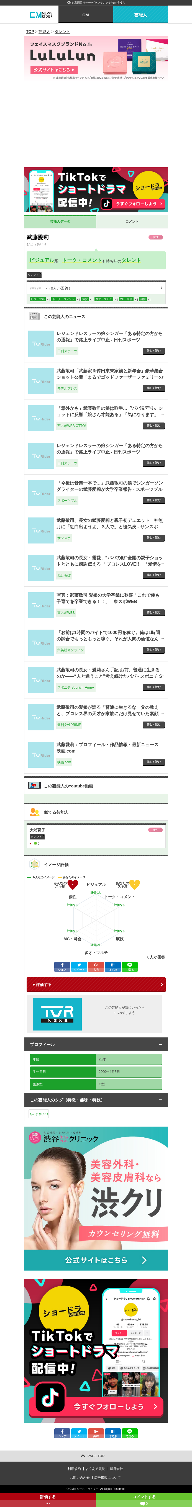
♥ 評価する (42, 984)
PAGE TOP (96, 1456)
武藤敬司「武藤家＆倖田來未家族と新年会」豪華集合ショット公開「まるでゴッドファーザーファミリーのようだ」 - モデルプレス (110, 377)
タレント (131, 260)
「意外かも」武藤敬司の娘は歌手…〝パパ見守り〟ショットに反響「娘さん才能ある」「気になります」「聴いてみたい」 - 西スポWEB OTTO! (110, 414)
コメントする (144, 1501)
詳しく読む (154, 350)
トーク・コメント (82, 260)
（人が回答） (51, 288)
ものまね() (38, 1114)
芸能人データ (60, 221)
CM (85, 14)
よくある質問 (95, 1469)
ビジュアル (41, 260)
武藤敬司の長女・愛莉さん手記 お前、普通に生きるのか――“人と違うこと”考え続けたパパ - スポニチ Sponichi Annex (109, 676)
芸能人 (140, 14)
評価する (48, 1501)
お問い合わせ (80, 1478)
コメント (132, 221)
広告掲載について (107, 1478)
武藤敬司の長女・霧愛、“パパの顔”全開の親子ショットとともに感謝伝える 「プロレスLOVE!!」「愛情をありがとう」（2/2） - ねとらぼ (110, 564)
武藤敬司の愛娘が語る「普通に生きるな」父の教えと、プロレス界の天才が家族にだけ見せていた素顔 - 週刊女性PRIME (109, 713)
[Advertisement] (96, 125)
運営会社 (116, 1469)
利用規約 (74, 1469)
